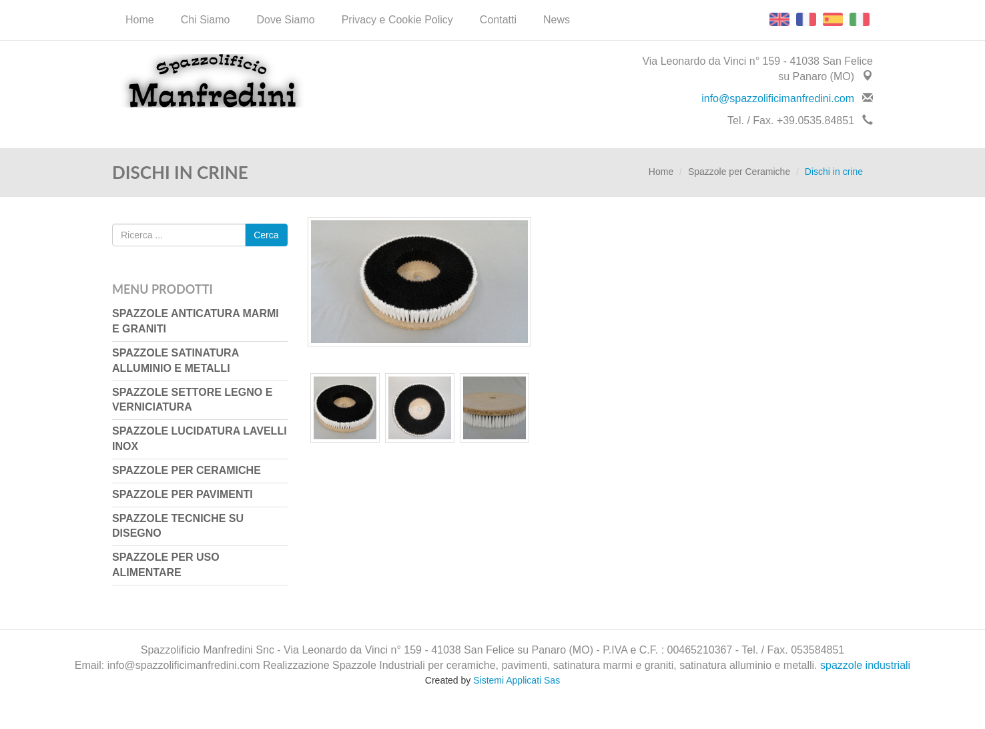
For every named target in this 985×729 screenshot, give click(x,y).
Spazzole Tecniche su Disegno (178, 526)
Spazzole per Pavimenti (182, 494)
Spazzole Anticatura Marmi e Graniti (195, 321)
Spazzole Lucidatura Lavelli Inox (199, 438)
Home (139, 19)
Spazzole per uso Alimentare (166, 564)
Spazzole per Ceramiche (739, 171)
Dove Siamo (286, 19)
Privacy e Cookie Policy (397, 19)
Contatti (498, 19)
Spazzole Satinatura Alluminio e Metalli (175, 360)
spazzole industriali (865, 665)
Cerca (266, 235)
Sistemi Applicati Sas (516, 680)
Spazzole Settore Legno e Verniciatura (192, 400)
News (556, 19)
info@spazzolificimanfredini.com (777, 98)
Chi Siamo (205, 19)
